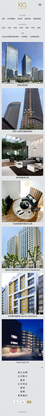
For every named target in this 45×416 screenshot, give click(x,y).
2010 (9, 28)
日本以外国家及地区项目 (10, 37)
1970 (33, 28)
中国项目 (24, 37)
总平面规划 (11, 19)
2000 (15, 28)
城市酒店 (28, 19)
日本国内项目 (34, 37)
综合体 (20, 19)
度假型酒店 (37, 19)
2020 (3, 28)
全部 (3, 19)
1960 (39, 28)
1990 (21, 28)
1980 (27, 28)
